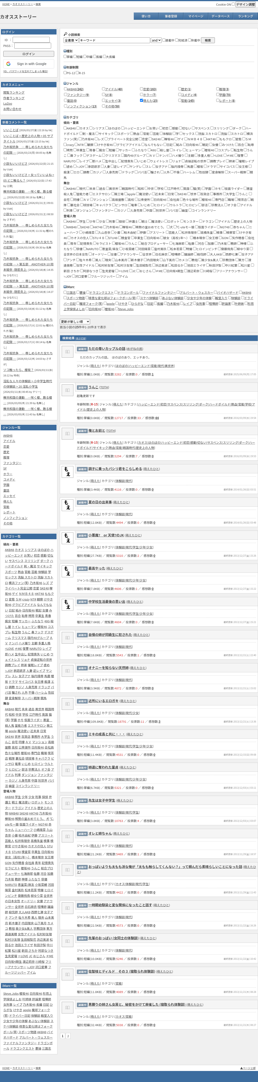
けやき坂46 (19, 846)
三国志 (46, 1048)
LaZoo (7, 103)
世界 (18, 736)
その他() (112, 106)
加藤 (50, 873)
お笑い (28, 555)
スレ (15, 676)
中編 (87, 56)
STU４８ (97, 238)
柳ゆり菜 (37, 895)
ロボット (37, 802)
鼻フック (37, 632)
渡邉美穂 (11, 934)
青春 (48, 615)
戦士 (15, 802)
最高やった (96, 568)
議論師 (187, 254)
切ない (185, 128)
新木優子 (15, 923)
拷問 (31, 615)
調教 (12, 687)
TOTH (104, 387)
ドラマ (13, 681)
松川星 (16, 950)
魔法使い (23, 731)
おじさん (39, 956)
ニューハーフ (24, 829)
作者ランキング (14, 98)
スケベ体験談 (149, 298)
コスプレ (222, 150)
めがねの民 (134, 348)
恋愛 (6, 446)
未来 (25, 709)
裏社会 (20, 758)
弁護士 (132, 221)
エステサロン (37, 725)
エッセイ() (113, 100)
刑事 (38, 797)
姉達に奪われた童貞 (103, 767)
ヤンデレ (134, 166)
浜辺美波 (43, 939)
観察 (40, 599)
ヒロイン (37, 763)
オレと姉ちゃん (100, 833)
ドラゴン (18, 808)
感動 (44, 555)
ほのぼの (44, 549)
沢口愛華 (41, 967)
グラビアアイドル (24, 604)
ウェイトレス (157, 161)
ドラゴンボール (128, 292)
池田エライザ (24, 945)
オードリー (28, 901)
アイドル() (114, 89)
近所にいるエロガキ (103, 700)
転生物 (16, 632)
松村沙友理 (12, 939)
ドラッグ (44, 687)
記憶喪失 (34, 654)
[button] (28, 64)
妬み (18, 610)
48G (47, 621)
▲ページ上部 (248, 1068)
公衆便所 (25, 747)
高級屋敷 (116, 199)
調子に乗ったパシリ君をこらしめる (115, 468)
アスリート (45, 835)
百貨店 (25, 736)
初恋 (37, 555)
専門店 (35, 753)
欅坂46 (9, 818)
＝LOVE (23, 956)
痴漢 (47, 681)
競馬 (44, 698)
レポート (9, 512)
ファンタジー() (78, 94)
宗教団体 (40, 928)
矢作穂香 (18, 862)
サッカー (25, 621)
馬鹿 (47, 676)
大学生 (45, 736)
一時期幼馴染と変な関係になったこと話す (120, 904)
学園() (225, 94)
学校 (25, 714)
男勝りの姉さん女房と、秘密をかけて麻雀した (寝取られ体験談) (137, 1004)
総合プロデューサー (153, 243)
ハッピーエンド (133, 128)
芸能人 (9, 840)
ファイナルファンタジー (20, 1043)
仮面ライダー (33, 720)
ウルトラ (174, 205)
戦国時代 (126, 188)
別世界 (42, 780)
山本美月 (119, 260)
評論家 (36, 999)
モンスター (189, 221)
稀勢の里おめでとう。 (30, 818)
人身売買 (31, 687)
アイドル (9, 441)
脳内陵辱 (37, 676)
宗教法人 (34, 769)
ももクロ (224, 139)
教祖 (12, 928)
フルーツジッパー (101, 276)
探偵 (45, 797)
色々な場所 (12, 753)
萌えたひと (151, 468)
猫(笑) (195, 188)
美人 (34, 917)
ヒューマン (29, 626)
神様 (25, 879)
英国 (45, 714)
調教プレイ (12, 665)
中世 (18, 714)
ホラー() (149, 94)
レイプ (46, 648)
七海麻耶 (27, 873)
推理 (6, 457)
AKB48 (7, 435)
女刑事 (7, 1004)
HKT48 (39, 593)
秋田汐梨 (40, 945)
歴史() (186, 89)
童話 (6, 490)
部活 (25, 769)
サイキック (44, 566)
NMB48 (14, 813)
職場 (44, 753)
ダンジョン (29, 774)
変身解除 (15, 698)
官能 (6, 507)
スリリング (31, 560)
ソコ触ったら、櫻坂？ (18, 369)
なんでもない (152, 144)
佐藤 (37, 873)
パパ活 (141, 172)
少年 (25, 797)
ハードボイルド (219, 404)
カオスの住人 (37, 846)
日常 (43, 731)
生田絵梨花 (28, 939)
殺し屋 (163, 150)
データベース (221, 16)
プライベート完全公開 (121, 139)
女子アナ (25, 676)
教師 (18, 879)
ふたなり (37, 621)
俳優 (44, 879)
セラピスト (12, 868)
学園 (6, 484)
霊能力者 (21, 725)
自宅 (15, 742)
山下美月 (40, 923)
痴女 (8, 621)
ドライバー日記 (19, 1015)
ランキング (245, 16)
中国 (34, 780)
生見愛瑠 (11, 956)
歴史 (6, 452)
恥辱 (25, 615)
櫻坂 (198, 166)
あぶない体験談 (39, 1021)
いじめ (45, 654)
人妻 (29, 670)
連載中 (168, 40)
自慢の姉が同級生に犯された (110, 634)
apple (13, 731)
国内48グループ (38, 637)
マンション (39, 742)
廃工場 (117, 194)
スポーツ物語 (27, 1032)
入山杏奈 (102, 232)
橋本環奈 (38, 857)
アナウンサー (128, 254)
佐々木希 (24, 917)
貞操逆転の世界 (41, 659)
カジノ (20, 687)
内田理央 (28, 923)
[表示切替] (80, 338)
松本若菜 (31, 890)
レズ (46, 583)
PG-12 (69, 73)
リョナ (25, 659)
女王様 (39, 681)
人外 (25, 692)
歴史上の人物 (241, 221)
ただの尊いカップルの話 (106, 348)
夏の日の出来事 (100, 501)
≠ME (18, 648)
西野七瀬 (37, 912)
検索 (38, 4)
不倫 (31, 692)
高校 (15, 747)
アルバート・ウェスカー (36, 1037)
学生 (18, 797)
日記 (12, 610)
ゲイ (15, 593)
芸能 (34, 572)
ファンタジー (12, 463)
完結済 (181, 40)
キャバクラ (42, 758)
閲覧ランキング (14, 92)
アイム (31, 972)
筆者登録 (171, 16)
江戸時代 (35, 714)
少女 (31, 797)
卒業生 (39, 615)
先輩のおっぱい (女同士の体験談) (113, 937)
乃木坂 (9, 879)
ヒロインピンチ (205, 249)
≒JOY (9, 670)
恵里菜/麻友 (26, 884)
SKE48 (44, 588)
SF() (108, 94)
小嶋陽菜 (40, 829)
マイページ (196, 16)
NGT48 (43, 824)
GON (8, 862)
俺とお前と (96, 430)
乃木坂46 (36, 583)
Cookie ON (225, 4)
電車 (18, 763)
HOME (6, 4)
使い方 (146, 16)
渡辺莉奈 (29, 961)
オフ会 (45, 769)
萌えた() (150, 100)
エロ (75, 172)
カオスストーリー (22, 4)
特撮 (41, 890)
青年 (38, 862)
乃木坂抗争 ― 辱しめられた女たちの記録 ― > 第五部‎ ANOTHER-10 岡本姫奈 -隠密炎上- (28, 264)
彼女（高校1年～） (18, 857)
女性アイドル (27, 934)
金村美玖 (18, 890)
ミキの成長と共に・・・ (106, 733)
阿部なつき (45, 950)
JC (30, 956)
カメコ (182, 260)
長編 (39, 1004)
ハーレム (41, 692)
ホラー (7, 474)
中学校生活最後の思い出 (106, 601)
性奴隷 (202, 172)
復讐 (26, 648)
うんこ (26, 632)
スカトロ (235, 133)
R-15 (80, 73)
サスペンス (16, 560)
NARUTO (35, 648)
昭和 (12, 714)
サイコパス (26, 681)
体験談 (42, 572)
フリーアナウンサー (228, 271)
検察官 (229, 232)
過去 (31, 709)
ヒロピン (15, 769)
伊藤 (34, 835)
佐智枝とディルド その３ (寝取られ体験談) (121, 971)
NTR (33, 599)
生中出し (21, 654)
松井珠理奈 (22, 840)
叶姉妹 (26, 999)
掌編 (68, 56)
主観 (34, 643)
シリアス (31, 549)
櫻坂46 (42, 626)
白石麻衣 (31, 906)
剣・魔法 (30, 566)
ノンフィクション (15, 518)
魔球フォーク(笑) (91, 303)
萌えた (7, 501)
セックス (11, 577)
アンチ (13, 917)
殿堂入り (47, 1015)
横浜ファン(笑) (19, 583)
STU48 (16, 851)
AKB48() (75, 89)
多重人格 (44, 643)
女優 (45, 610)
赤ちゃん (237, 227)
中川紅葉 (229, 265)
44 (157, 418)
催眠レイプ (35, 665)
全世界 (19, 906)
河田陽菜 (143, 249)
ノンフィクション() (82, 106)
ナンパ (13, 643)
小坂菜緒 (41, 884)
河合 (44, 873)
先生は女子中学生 (101, 800)
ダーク (44, 560)
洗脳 (40, 577)
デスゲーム (92, 155)
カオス (19, 549)
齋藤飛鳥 (24, 895)
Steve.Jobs (11, 993)
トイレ (16, 626)
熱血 (21, 572)
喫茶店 (241, 199)
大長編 (109, 56)
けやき (17, 1010)
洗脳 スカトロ (27, 577)
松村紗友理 (44, 934)
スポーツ (11, 572)
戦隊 (12, 758)
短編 (15, 621)
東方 (49, 928)
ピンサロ (119, 205)
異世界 (39, 709)
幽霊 (12, 786)
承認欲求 (19, 670)
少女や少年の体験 (15, 1021)
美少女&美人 (24, 928)
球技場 (29, 758)
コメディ (9, 479)
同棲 (22, 742)
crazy (26, 599)
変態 (12, 599)
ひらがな (137, 303)
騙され (16, 692)
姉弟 (24, 665)
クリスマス (19, 637)
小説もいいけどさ (15, 163)
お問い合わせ (12, 109)
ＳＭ (18, 599)
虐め (47, 665)
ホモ (21, 720)
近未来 (34, 731)
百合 (18, 615)
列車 (18, 774)
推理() (224, 89)
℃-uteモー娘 (184, 227)
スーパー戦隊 (31, 698)
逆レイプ (39, 670)
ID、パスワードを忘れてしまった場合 (25, 71)
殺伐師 (13, 912)
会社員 (49, 747)
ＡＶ (28, 742)
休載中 (194, 40)
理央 (41, 917)
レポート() (227, 100)
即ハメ (9, 654)
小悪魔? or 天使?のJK (106, 534)
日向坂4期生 (13, 961)
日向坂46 (28, 610)
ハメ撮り (25, 643)
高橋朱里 (37, 840)
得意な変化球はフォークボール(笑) (113, 298)
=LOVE (9, 648)
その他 (7, 523)
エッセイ (9, 495)
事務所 (35, 736)
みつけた (226, 144)
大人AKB (24, 912)
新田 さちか (30, 950)
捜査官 (26, 851)
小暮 (15, 835)
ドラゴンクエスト (22, 1048)
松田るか (175, 265)
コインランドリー (27, 786)
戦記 (38, 610)
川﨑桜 (40, 961)
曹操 (38, 1048)
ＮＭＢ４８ (26, 593)
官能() (188, 100)
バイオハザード (227, 292)
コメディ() (189, 94)
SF (5, 468)
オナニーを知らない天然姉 (108, 667)
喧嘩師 (42, 906)
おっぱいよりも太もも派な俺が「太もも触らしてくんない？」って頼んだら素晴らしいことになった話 (165, 866)
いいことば (11, 130)
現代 (18, 709)
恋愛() (150, 89)
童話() (72, 100)
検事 (47, 840)
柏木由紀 (25, 835)
